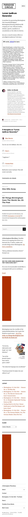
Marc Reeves (9, 138)
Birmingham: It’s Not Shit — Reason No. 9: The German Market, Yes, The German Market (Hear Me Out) (15, 412)
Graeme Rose (9, 163)
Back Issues (5, 507)
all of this (18, 333)
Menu (23, 6)
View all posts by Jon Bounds (14, 114)
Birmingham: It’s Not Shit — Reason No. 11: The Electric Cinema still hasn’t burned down (15, 394)
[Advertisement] (6, 298)
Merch (4, 500)
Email (4, 273)
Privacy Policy (13, 512)
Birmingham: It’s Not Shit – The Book (12, 496)
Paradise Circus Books (8, 504)
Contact (4, 493)
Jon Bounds (7, 119)
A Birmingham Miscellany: (9, 486)
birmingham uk (6, 121)
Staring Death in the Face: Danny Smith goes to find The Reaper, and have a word (14, 406)
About (3, 489)
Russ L (7, 151)
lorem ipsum (13, 121)
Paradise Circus (5, 512)
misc (20, 119)
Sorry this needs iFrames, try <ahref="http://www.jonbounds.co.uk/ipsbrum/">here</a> (14, 62)
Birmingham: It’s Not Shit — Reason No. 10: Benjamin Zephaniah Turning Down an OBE (15, 400)
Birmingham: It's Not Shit (14, 215)
